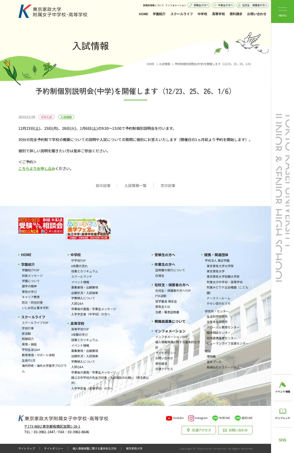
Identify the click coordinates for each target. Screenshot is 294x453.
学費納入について (83, 298)
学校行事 (28, 328)
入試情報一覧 (135, 185)
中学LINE (224, 418)
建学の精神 (29, 286)
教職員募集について (153, 5)
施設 (208, 351)
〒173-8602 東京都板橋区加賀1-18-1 (52, 426)
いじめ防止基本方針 (35, 308)
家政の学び (29, 291)
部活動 (26, 333)
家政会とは (162, 306)
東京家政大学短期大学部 (223, 276)
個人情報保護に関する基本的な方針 (177, 344)
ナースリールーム (218, 298)
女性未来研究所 (217, 322)
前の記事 (103, 185)
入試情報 (66, 117)
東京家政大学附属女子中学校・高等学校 (52, 11)
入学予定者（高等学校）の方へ (92, 388)
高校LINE (247, 418)
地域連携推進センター (222, 338)
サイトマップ (26, 448)
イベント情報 (80, 282)
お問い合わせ (256, 13)
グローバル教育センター (223, 327)
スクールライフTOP (35, 322)
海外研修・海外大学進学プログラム (44, 368)
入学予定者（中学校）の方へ (90, 314)
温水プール (214, 362)
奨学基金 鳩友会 (166, 301)
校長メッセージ (32, 275)
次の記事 (168, 185)
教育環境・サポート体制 (38, 355)
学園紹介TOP (31, 270)
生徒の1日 (28, 360)
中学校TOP (78, 260)
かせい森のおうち (219, 303)
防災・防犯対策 (32, 302)
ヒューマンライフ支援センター (228, 343)
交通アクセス (164, 369)
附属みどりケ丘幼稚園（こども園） (228, 290)
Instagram (201, 418)
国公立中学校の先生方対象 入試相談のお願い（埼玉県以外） (110, 380)
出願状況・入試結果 (84, 293)
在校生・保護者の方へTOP (173, 290)
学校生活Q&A (31, 349)
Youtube (178, 418)
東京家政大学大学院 (220, 266)
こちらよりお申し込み (36, 168)
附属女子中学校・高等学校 (225, 282)
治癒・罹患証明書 (167, 312)
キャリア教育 (31, 297)
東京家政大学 (216, 271)
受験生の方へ (201, 5)
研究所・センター (217, 311)
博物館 (211, 356)
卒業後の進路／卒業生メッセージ (93, 309)
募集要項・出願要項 (84, 287)
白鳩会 (159, 275)
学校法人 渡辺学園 (217, 260)
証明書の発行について (170, 270)
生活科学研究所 (217, 316)
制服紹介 (28, 339)
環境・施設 (29, 344)
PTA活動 (160, 296)
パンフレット (282, 418)
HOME (143, 13)
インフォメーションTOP (171, 336)
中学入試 (46, 117)
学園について (31, 281)
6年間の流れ (79, 266)
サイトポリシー (165, 353)
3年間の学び (79, 334)
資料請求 (235, 13)
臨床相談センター (219, 332)
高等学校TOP (80, 329)
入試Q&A (77, 303)
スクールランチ (81, 276)
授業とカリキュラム (84, 271)
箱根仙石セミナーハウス (223, 367)
